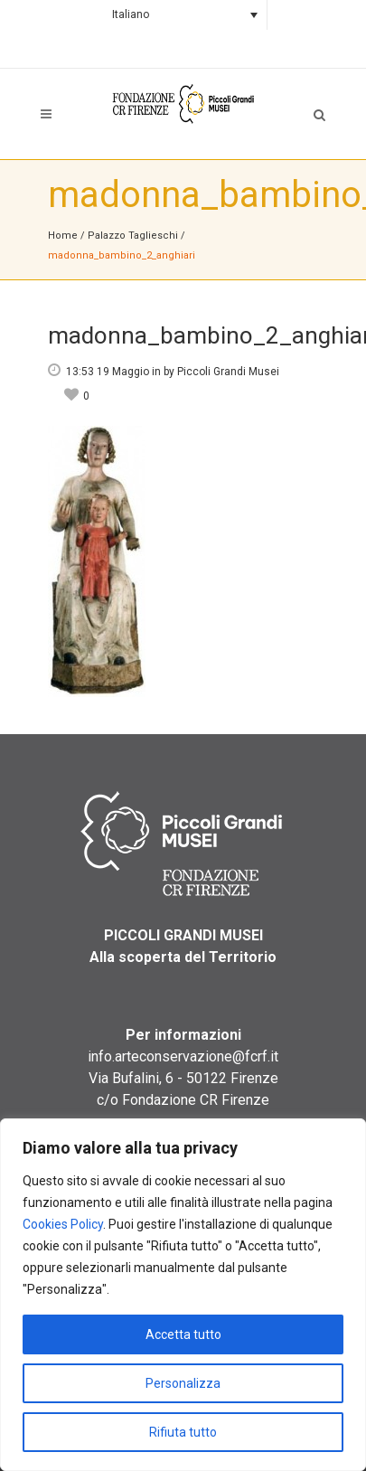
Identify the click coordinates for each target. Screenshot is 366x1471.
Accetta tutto (183, 1334)
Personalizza (183, 1383)
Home (63, 235)
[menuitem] (183, 15)
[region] (183, 1294)
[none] (183, 15)
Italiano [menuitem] (130, 14)
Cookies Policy (63, 1224)
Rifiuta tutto (183, 1432)
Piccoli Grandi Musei (228, 371)
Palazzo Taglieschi (133, 235)
